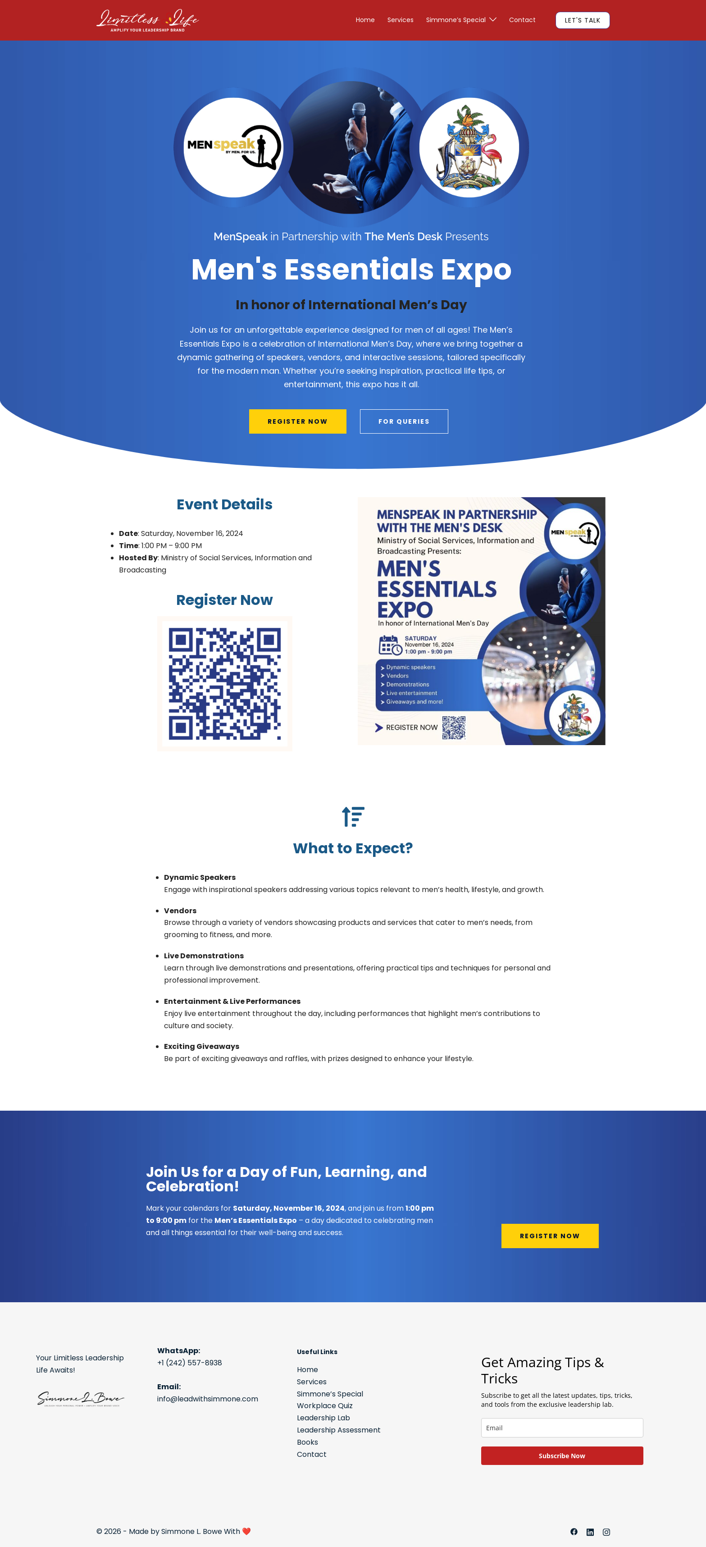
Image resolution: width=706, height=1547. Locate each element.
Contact (522, 19)
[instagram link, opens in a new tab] (606, 1531)
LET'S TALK (583, 20)
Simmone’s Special (456, 19)
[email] (562, 1427)
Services (400, 19)
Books (307, 1442)
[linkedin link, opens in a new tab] (590, 1531)
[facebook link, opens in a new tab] (574, 1531)
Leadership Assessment (339, 1430)
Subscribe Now (562, 1455)
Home (365, 19)
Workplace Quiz (325, 1406)
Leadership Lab (323, 1418)
